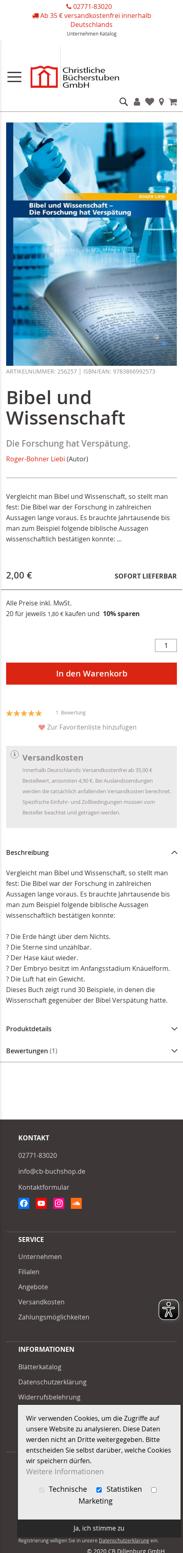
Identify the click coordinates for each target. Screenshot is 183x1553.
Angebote (33, 1286)
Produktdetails (29, 1028)
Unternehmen (82, 33)
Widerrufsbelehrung (49, 1397)
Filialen (162, 101)
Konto (137, 101)
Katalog (108, 33)
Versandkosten (41, 1301)
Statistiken (120, 1489)
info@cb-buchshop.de (51, 1171)
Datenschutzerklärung (52, 1381)
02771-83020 (92, 6)
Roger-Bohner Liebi (35, 458)
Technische (64, 1489)
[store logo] (91, 69)
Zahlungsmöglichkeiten (53, 1317)
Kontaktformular (44, 1187)
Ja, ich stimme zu (99, 1528)
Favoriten (150, 101)
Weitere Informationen (65, 1471)
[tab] (91, 852)
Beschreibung (27, 852)
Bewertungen (31, 1050)
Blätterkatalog (39, 1366)
